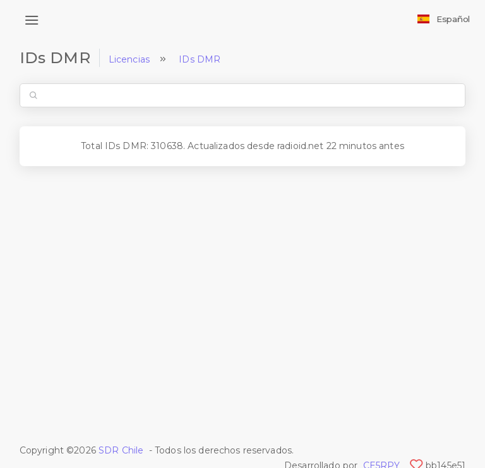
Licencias (129, 59)
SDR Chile (121, 450)
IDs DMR (199, 59)
